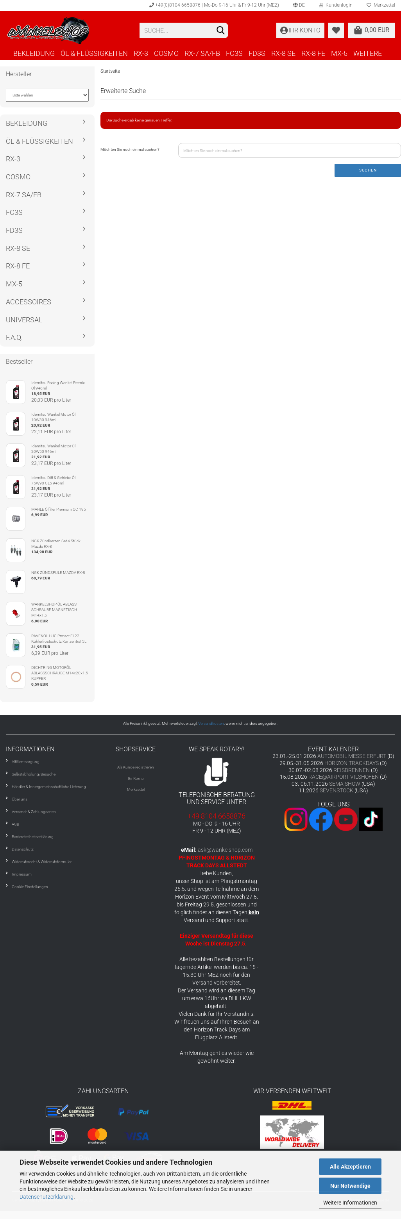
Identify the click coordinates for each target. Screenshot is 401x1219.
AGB (15, 824)
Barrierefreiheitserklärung (33, 837)
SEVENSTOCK (336, 790)
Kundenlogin (336, 5)
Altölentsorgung (25, 762)
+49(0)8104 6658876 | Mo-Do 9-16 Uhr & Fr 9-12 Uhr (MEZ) (214, 5)
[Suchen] (220, 31)
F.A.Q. (14, 337)
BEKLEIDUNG (34, 53)
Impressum (22, 874)
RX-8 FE (313, 53)
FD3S (257, 53)
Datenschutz (23, 849)
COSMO (166, 53)
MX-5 (339, 53)
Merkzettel (136, 789)
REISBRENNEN (351, 770)
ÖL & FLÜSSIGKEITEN (94, 53)
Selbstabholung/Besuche (33, 774)
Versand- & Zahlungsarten (34, 812)
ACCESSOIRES (28, 302)
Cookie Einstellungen (30, 887)
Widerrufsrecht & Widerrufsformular (42, 862)
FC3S (234, 53)
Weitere (367, 53)
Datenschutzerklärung (46, 1197)
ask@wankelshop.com (225, 850)
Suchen (368, 170)
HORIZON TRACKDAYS (351, 763)
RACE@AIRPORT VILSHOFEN (344, 777)
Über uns (19, 799)
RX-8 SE (283, 53)
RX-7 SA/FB (202, 53)
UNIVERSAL (24, 320)
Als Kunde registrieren (135, 767)
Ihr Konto (136, 778)
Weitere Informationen (350, 1202)
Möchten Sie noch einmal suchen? (129, 149)
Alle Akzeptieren (350, 1167)
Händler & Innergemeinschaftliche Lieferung (49, 787)
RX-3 (141, 53)
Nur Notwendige (350, 1186)
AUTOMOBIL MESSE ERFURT (351, 756)
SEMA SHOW (344, 784)
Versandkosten (211, 723)
